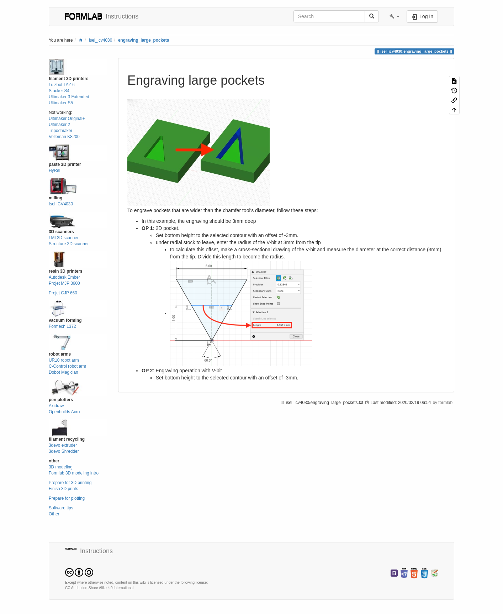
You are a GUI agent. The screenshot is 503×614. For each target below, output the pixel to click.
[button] (394, 16)
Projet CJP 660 (63, 292)
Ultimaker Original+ (67, 118)
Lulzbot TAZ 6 (62, 84)
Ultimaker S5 (61, 102)
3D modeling (61, 467)
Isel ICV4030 (61, 203)
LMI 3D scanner (64, 237)
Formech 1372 (62, 326)
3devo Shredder (64, 451)
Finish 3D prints (63, 488)
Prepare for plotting (67, 498)
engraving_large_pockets (143, 40)
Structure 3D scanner (69, 243)
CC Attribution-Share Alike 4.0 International (99, 588)
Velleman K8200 (64, 136)
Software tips (61, 507)
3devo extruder (63, 445)
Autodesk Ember (64, 277)
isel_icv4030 (100, 40)
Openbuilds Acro (64, 411)
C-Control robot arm (67, 366)
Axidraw (56, 405)
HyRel (54, 170)
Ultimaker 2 (59, 124)
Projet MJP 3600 (64, 283)
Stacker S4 (59, 90)
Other (54, 513)
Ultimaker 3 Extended (69, 96)
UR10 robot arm (64, 360)
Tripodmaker (60, 130)
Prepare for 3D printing (70, 482)
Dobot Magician (63, 372)
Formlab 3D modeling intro (74, 473)
